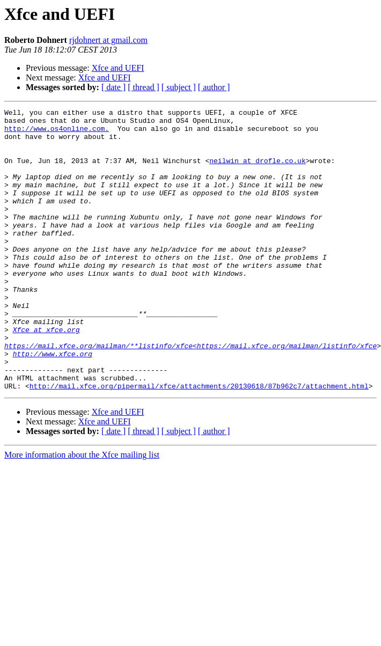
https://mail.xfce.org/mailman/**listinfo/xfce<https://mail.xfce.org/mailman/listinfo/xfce (190, 394)
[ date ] (113, 87)
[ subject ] (179, 87)
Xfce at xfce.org (46, 374)
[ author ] (214, 87)
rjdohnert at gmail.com (108, 40)
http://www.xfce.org (52, 403)
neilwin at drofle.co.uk (257, 172)
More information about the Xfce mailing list (81, 511)
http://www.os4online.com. (56, 133)
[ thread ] (143, 87)
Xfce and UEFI (118, 67)
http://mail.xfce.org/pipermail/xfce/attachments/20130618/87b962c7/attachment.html (199, 442)
